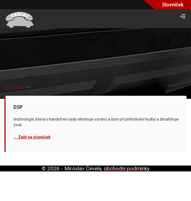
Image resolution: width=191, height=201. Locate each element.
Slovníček (18, 87)
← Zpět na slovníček (32, 137)
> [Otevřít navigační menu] (182, 16)
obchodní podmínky (127, 168)
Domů (7, 87)
